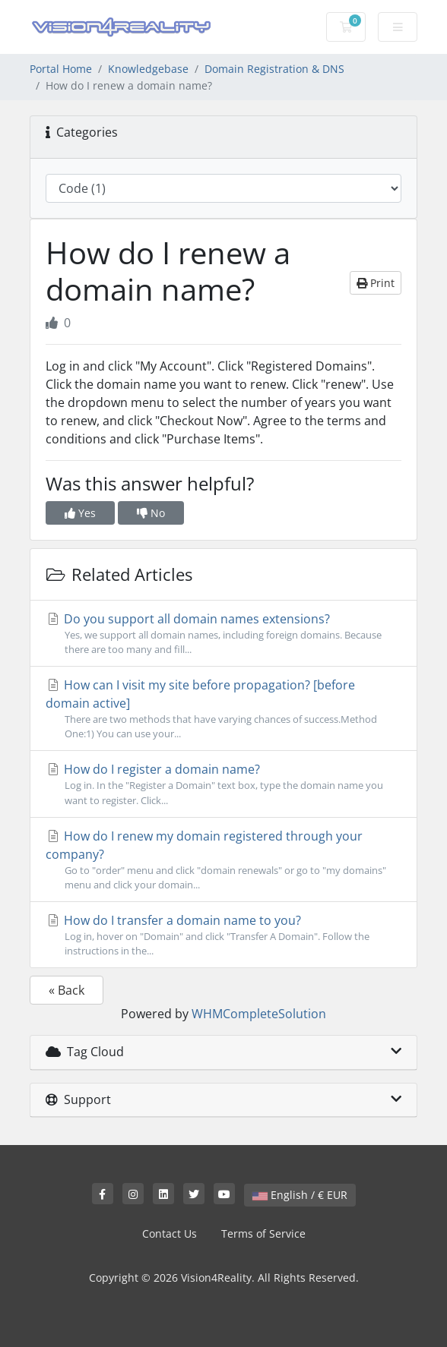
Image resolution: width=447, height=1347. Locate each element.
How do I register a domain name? (223, 784)
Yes (80, 513)
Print (376, 283)
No (151, 513)
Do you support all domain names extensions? (223, 633)
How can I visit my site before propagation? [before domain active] (223, 709)
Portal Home (61, 69)
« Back (66, 990)
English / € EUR (299, 1195)
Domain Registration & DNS (274, 69)
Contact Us (169, 1233)
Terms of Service (263, 1233)
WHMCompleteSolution (259, 1013)
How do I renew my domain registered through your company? (223, 860)
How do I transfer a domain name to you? (223, 935)
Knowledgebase (148, 69)
